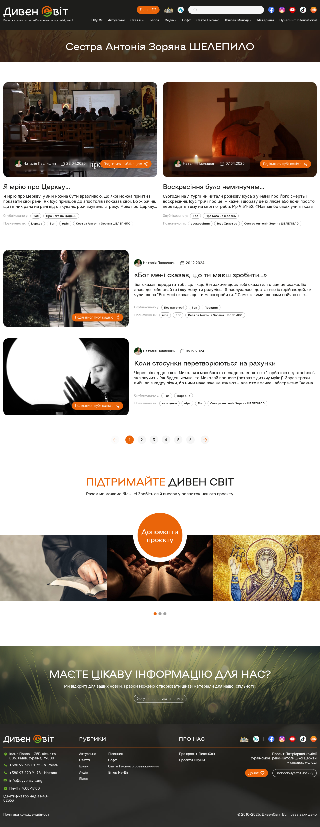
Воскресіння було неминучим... (213, 186)
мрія (65, 223)
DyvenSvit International (298, 20)
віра (165, 315)
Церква (36, 223)
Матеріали (265, 20)
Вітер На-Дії (118, 773)
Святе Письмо (207, 20)
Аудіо (83, 773)
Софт (186, 20)
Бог (52, 223)
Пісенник (115, 754)
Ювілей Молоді (238, 20)
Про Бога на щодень (61, 216)
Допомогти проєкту (160, 535)
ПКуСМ (96, 20)
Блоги (154, 20)
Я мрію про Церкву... (36, 186)
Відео (83, 779)
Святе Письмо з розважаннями (133, 766)
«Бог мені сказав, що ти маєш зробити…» (200, 274)
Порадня (211, 307)
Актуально (116, 20)
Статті (137, 20)
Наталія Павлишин (40, 163)
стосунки (169, 403)
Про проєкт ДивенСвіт (197, 754)
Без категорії (174, 307)
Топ (36, 216)
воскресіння (200, 223)
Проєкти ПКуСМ (192, 760)
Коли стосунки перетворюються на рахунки (205, 363)
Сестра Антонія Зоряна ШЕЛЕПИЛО (103, 223)
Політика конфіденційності (26, 814)
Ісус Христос (227, 223)
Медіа (170, 20)
